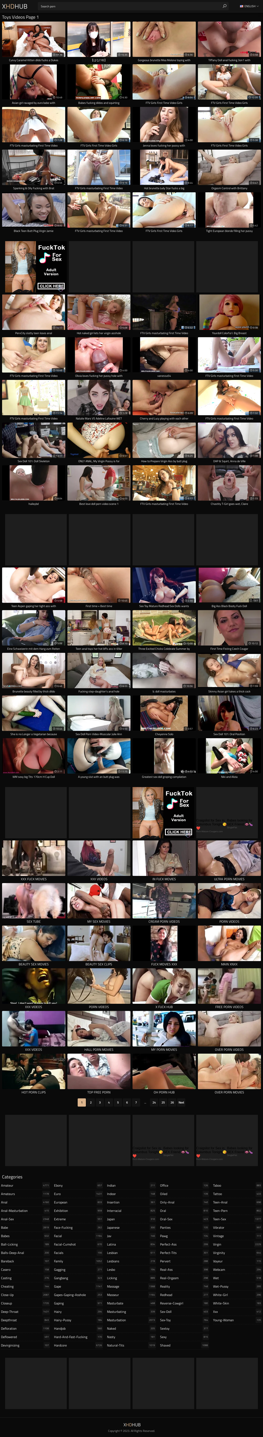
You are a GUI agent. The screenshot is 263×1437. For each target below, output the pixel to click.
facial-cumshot (78, 1244)
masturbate (131, 1303)
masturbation (131, 1320)
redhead (184, 1295)
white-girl (237, 1295)
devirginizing (25, 1345)
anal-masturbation (25, 1211)
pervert (184, 1261)
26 (172, 1102)
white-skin (237, 1303)
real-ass (184, 1269)
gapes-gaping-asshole (78, 1295)
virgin (237, 1244)
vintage (237, 1236)
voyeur (237, 1261)
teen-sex (237, 1219)
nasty (131, 1337)
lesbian (131, 1253)
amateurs (25, 1194)
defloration (25, 1328)
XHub (15, 6)
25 (163, 1102)
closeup (25, 1303)
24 (154, 1102)
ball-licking (25, 1244)
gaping (78, 1303)
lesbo (131, 1269)
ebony (78, 1185)
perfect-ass (184, 1244)
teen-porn (237, 1211)
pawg (184, 1236)
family (78, 1261)
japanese (131, 1227)
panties (184, 1227)
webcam (237, 1269)
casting (25, 1278)
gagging (78, 1269)
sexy (184, 1337)
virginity (237, 1253)
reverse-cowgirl (184, 1303)
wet (237, 1278)
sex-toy (184, 1320)
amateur (25, 1185)
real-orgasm (184, 1278)
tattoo (237, 1194)
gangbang (78, 1278)
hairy (78, 1312)
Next (181, 1102)
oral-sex (184, 1219)
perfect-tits (184, 1253)
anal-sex (25, 1219)
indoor (131, 1194)
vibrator (237, 1227)
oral (184, 1211)
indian (131, 1185)
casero (25, 1269)
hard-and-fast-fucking (78, 1337)
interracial (131, 1211)
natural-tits (131, 1345)
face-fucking (78, 1227)
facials (78, 1253)
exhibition (78, 1211)
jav (131, 1236)
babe (25, 1227)
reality (184, 1286)
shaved (184, 1345)
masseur (131, 1295)
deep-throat (25, 1312)
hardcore (78, 1345)
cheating (25, 1286)
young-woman (237, 1320)
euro (78, 1194)
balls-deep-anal (25, 1253)
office (184, 1185)
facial (78, 1236)
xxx (237, 1312)
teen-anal (237, 1202)
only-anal (184, 1202)
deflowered (25, 1337)
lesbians (131, 1261)
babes (25, 1236)
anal (25, 1202)
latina (131, 1244)
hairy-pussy (78, 1320)
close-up (25, 1295)
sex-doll (184, 1312)
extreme (78, 1219)
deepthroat (25, 1320)
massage (131, 1286)
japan (131, 1219)
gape (78, 1286)
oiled (184, 1194)
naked (131, 1328)
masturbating (131, 1312)
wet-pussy (237, 1286)
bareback (25, 1261)
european (78, 1202)
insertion (131, 1202)
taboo (237, 1185)
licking (131, 1278)
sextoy (184, 1328)
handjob (78, 1328)
